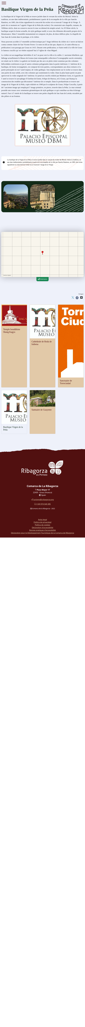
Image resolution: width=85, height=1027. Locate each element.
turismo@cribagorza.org (42, 499)
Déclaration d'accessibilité (42, 527)
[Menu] (4, 3)
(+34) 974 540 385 (42, 504)
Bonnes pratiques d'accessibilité (42, 530)
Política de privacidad (42, 522)
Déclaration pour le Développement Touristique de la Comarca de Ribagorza (42, 533)
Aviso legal (42, 519)
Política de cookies (42, 525)
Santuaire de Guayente (42, 409)
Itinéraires (42, 279)
